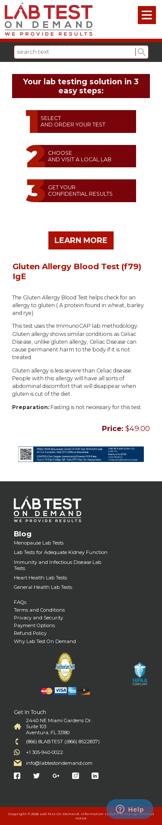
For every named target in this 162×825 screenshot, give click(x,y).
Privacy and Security (38, 618)
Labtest (48, 19)
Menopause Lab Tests (39, 543)
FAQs (20, 602)
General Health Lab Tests (43, 587)
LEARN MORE (81, 240)
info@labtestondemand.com (59, 763)
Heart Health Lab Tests (40, 578)
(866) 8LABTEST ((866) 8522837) (63, 742)
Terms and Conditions (39, 610)
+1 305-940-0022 (44, 752)
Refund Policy (30, 633)
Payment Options (34, 625)
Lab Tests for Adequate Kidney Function (61, 552)
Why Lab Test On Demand (45, 641)
